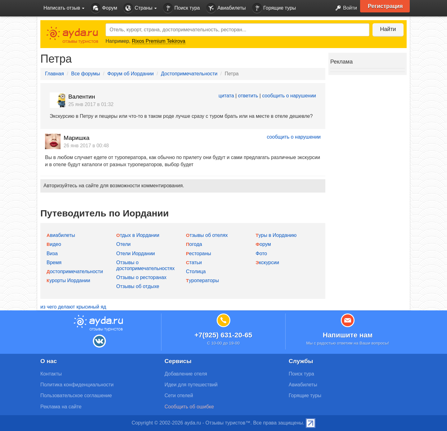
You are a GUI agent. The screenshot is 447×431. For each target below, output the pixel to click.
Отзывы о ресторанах (141, 277)
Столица (196, 271)
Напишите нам (348, 335)
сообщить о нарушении (289, 95)
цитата (226, 95)
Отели (123, 244)
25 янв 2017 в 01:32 (91, 104)
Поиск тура (181, 8)
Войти (344, 8)
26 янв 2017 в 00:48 (86, 145)
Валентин (81, 96)
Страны (140, 8)
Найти (388, 29)
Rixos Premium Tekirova (158, 41)
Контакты (51, 373)
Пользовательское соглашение (76, 395)
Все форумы (85, 73)
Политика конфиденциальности (77, 384)
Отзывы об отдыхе (137, 286)
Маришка (76, 138)
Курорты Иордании (68, 280)
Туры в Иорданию (276, 235)
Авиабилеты (226, 8)
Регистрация (385, 6)
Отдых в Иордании (138, 235)
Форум (104, 8)
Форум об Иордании (130, 73)
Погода (194, 244)
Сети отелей (179, 395)
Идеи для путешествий (191, 384)
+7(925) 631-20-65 (223, 335)
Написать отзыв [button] (63, 8)
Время (54, 262)
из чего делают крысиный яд (73, 306)
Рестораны (198, 253)
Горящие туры (274, 8)
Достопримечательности (189, 73)
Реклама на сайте (61, 406)
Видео (54, 244)
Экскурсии (267, 262)
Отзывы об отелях (207, 235)
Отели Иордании (135, 253)
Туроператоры (202, 280)
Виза (52, 253)
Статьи (194, 262)
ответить (248, 95)
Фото (261, 253)
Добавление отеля (186, 373)
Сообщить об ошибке (189, 406)
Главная (54, 73)
